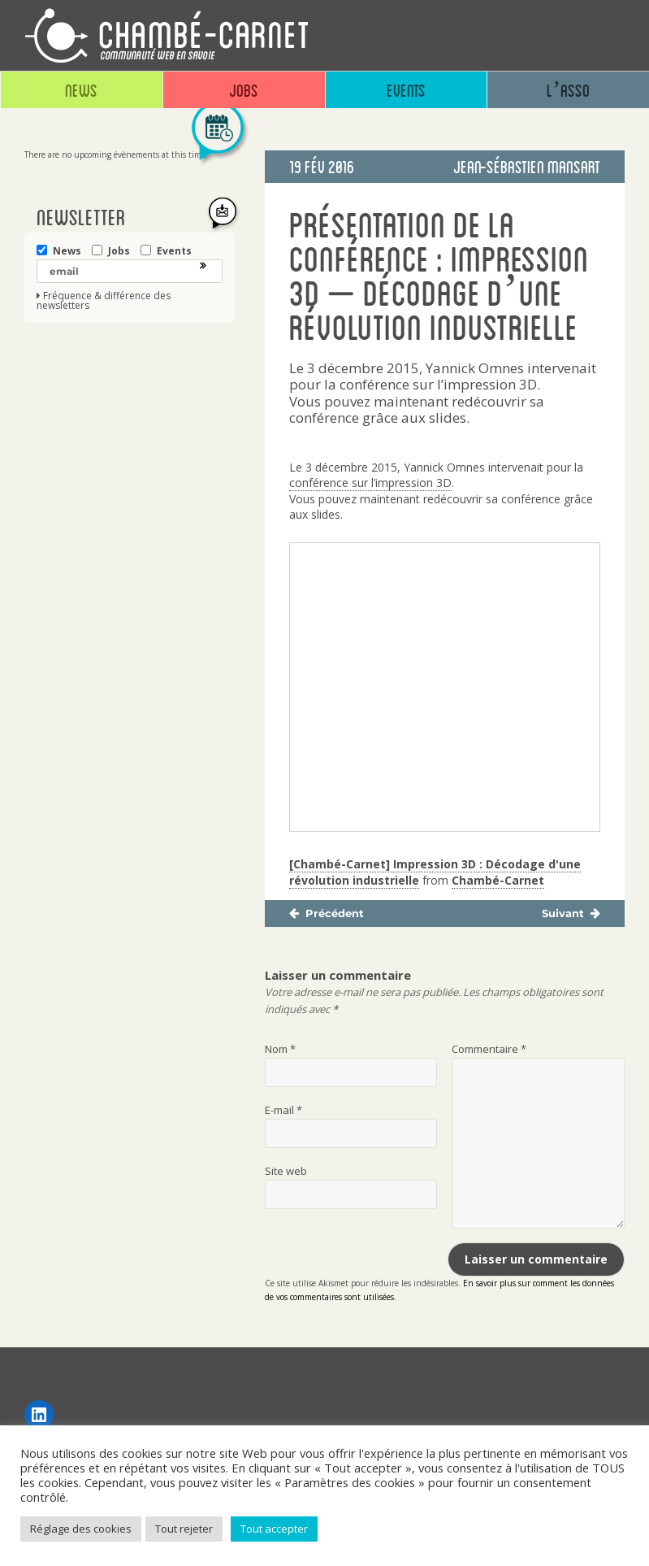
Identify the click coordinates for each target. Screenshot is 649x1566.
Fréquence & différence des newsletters (104, 301)
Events (406, 90)
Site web (286, 1171)
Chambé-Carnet (498, 880)
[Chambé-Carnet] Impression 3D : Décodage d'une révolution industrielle (435, 872)
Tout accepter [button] (274, 1528)
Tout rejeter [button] (184, 1528)
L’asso (568, 90)
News (81, 90)
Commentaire (489, 1049)
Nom (280, 1049)
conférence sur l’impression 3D (370, 482)
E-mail (283, 1110)
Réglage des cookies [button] (81, 1528)
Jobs (243, 90)
